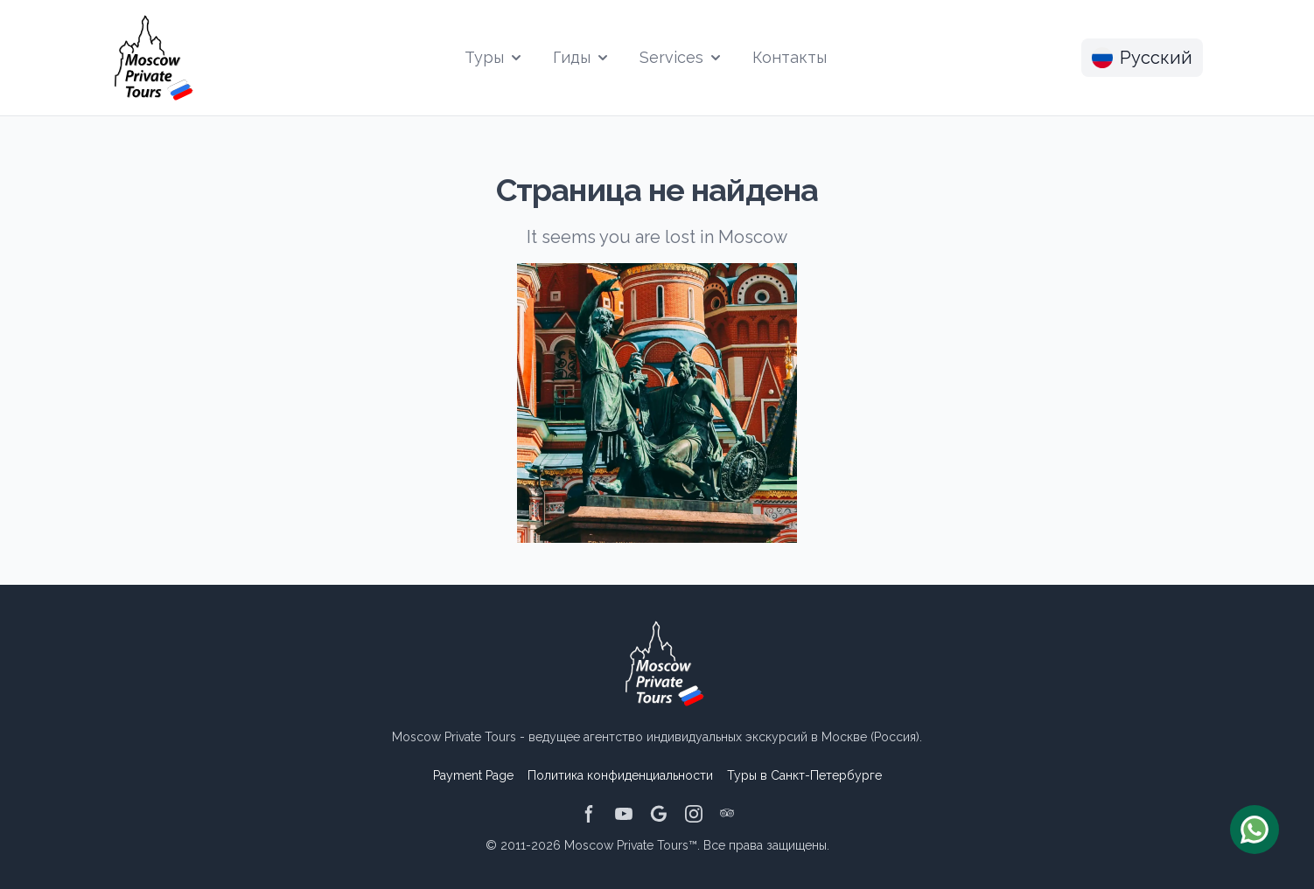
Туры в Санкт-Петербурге (804, 775)
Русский (1142, 57)
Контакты (789, 57)
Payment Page (473, 775)
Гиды (582, 57)
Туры (495, 57)
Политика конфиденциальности (620, 775)
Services (682, 57)
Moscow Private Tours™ (630, 845)
